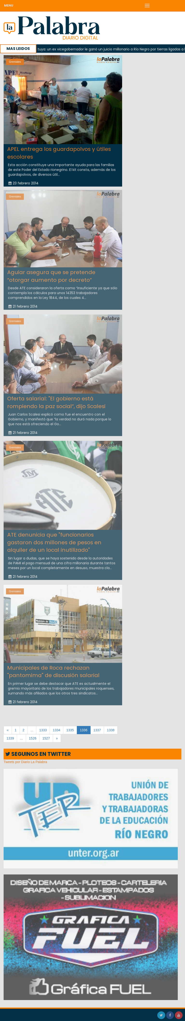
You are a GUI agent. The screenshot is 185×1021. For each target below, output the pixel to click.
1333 (43, 730)
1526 (32, 738)
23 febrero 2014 (23, 183)
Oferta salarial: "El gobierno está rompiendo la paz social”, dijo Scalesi (56, 401)
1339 (10, 738)
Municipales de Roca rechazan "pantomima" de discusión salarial (53, 670)
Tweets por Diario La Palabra (25, 762)
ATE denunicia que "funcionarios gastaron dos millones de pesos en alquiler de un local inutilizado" (54, 541)
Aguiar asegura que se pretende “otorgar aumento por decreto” (51, 274)
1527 (46, 738)
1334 (56, 730)
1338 (110, 730)
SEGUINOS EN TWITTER (38, 754)
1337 (97, 730)
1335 (70, 730)
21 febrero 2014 (23, 305)
